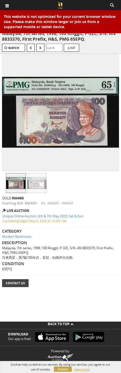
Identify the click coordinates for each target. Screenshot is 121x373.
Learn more (81, 369)
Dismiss (62, 369)
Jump (71, 48)
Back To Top (61, 324)
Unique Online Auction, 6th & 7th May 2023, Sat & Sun (42, 216)
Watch (13, 48)
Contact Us (15, 283)
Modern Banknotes (16, 236)
